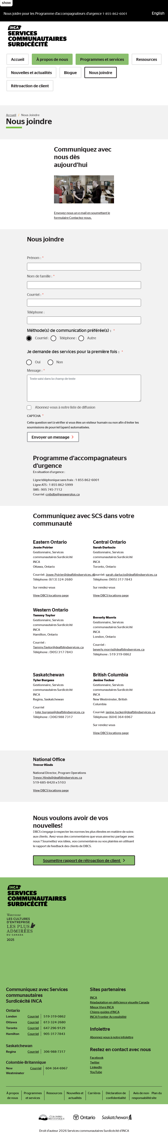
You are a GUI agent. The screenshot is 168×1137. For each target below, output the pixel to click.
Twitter (95, 1062)
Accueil (17, 59)
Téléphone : (36, 312)
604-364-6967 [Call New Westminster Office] (57, 1068)
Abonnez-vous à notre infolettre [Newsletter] (111, 1037)
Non (59, 362)
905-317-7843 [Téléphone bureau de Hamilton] (54, 1034)
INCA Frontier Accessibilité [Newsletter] (108, 1016)
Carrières (94, 1093)
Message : (34, 370)
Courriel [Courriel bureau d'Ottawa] (33, 1022)
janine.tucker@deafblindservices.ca (130, 712)
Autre (91, 338)
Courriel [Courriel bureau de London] (33, 1016)
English (158, 13)
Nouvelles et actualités (31, 72)
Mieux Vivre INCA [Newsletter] (102, 1007)
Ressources (146, 59)
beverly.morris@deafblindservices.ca (118, 649)
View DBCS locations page (51, 595)
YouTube (96, 1072)
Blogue (70, 72)
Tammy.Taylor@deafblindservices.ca (58, 647)
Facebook (96, 1057)
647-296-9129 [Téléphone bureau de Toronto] (54, 1028)
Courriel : (34, 294)
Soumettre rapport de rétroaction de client (82, 860)
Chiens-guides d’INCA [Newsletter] (104, 1012)
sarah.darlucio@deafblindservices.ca (131, 574)
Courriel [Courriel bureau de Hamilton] (33, 1034)
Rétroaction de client (30, 85)
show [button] (6, 3)
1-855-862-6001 (114, 13)
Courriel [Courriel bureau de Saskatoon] (33, 1051)
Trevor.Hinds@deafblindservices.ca (57, 777)
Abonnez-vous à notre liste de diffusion (65, 407)
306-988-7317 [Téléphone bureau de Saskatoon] (54, 1051)
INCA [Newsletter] (93, 997)
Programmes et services (102, 59)
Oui (37, 362)
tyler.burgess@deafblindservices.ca (59, 712)
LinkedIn (96, 1067)
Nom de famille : (39, 276)
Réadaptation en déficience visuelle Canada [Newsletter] (119, 1002)
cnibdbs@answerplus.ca (63, 494)
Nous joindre (100, 72)
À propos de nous (52, 59)
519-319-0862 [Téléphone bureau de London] (55, 1016)
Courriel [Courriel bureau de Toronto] (33, 1028)
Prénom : (34, 258)
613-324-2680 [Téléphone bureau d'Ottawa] (55, 1022)
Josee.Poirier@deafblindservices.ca (70, 574)
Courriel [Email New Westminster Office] (35, 1068)
